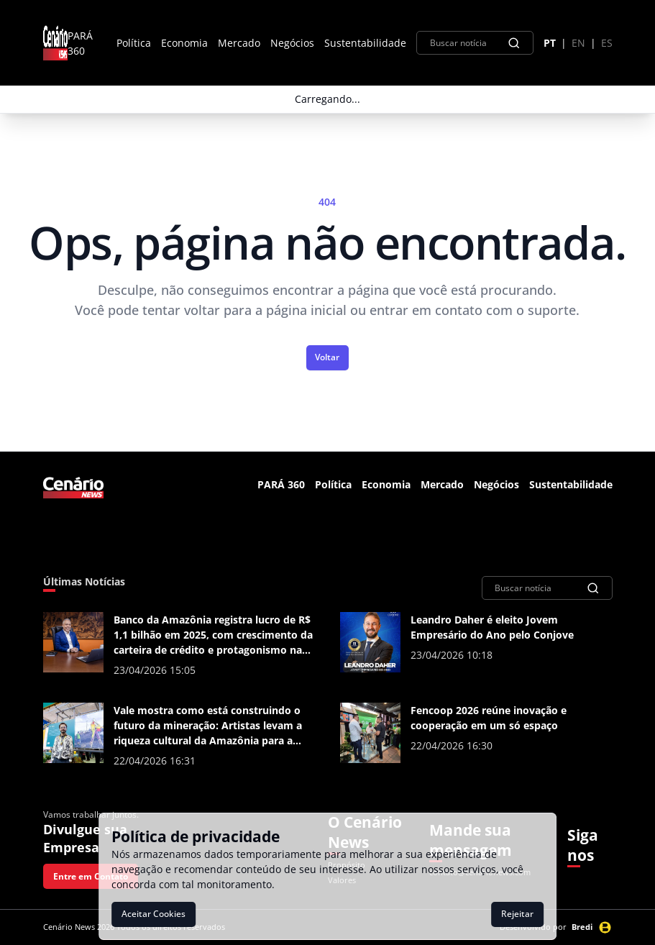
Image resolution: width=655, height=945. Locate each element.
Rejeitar (517, 914)
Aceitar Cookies (153, 914)
